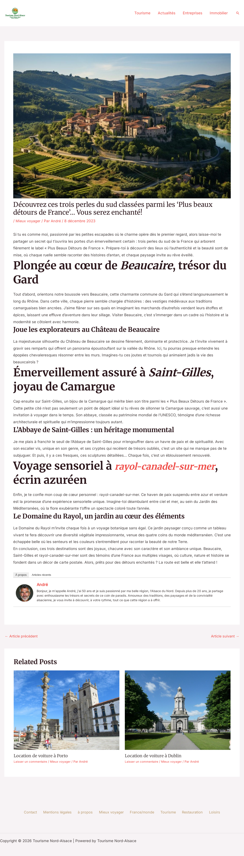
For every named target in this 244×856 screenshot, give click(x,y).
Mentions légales (62, 812)
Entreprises (192, 13)
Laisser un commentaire (30, 762)
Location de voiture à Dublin (154, 756)
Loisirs (209, 812)
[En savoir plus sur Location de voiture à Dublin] (178, 710)
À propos (21, 574)
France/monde (141, 812)
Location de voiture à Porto (42, 756)
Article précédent (22, 636)
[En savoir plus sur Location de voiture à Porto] (66, 710)
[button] (238, 13)
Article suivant (224, 636)
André (42, 584)
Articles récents (41, 574)
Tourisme (142, 13)
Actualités (166, 13)
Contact (36, 812)
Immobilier (219, 13)
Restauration (189, 812)
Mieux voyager (28, 221)
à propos (88, 812)
